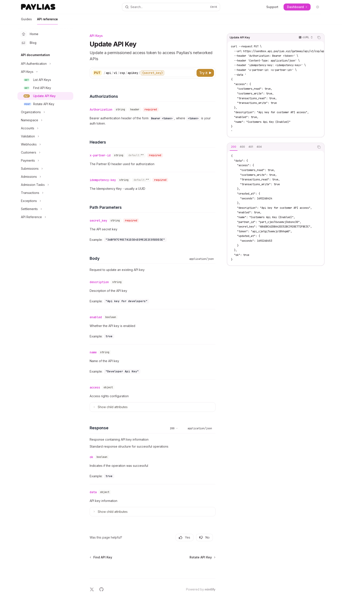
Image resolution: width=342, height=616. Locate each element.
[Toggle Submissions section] (45, 169)
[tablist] (270, 147)
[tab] (234, 146)
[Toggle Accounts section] (45, 128)
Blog (28, 42)
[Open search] (171, 7)
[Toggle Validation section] (45, 136)
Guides (26, 20)
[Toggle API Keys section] (45, 72)
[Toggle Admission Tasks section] (45, 185)
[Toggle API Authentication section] (45, 64)
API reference (47, 20)
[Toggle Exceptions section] (45, 201)
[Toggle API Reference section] (45, 217)
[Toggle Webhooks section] (45, 144)
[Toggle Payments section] (45, 160)
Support (272, 7)
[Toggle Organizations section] (45, 112)
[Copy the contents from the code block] (319, 37)
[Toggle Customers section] (45, 152)
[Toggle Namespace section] (45, 120)
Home (29, 34)
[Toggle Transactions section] (45, 193)
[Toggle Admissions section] (45, 177)
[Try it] (205, 73)
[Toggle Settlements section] (45, 209)
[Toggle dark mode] (317, 6)
